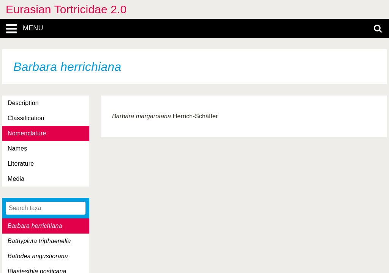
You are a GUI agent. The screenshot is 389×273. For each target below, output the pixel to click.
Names (17, 148)
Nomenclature (27, 133)
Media (16, 179)
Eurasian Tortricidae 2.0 (66, 9)
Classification (26, 118)
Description (23, 103)
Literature (21, 163)
